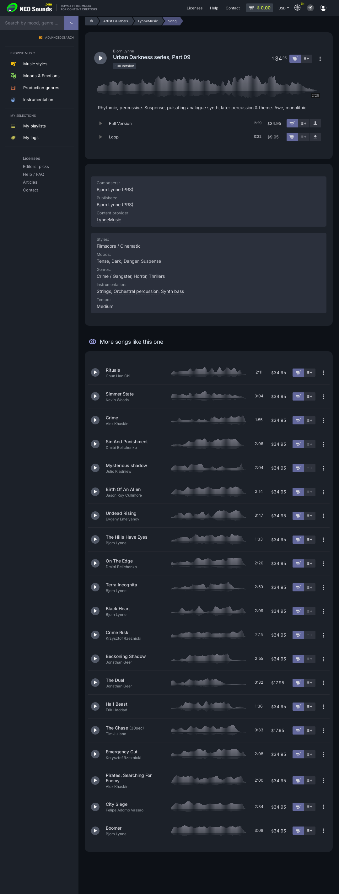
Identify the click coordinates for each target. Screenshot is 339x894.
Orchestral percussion (136, 291)
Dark (116, 261)
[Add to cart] (292, 123)
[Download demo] (315, 123)
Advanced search (59, 38)
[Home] (90, 21)
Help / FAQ (33, 174)
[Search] (71, 23)
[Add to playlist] (304, 123)
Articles (30, 182)
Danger (131, 261)
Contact (30, 189)
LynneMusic (109, 219)
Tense (103, 261)
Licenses (31, 158)
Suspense (151, 261)
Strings (104, 291)
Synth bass (172, 291)
